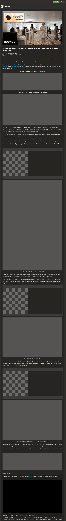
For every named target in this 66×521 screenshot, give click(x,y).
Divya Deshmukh (17, 58)
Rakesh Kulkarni (25, 515)
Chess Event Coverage (24, 54)
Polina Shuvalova (34, 64)
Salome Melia (13, 64)
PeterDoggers (11, 53)
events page (29, 478)
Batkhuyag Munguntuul (47, 60)
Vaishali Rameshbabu (29, 61)
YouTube (30, 476)
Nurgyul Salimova (45, 64)
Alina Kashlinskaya (15, 66)
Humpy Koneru (24, 64)
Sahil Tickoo (34, 515)
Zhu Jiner (6, 58)
